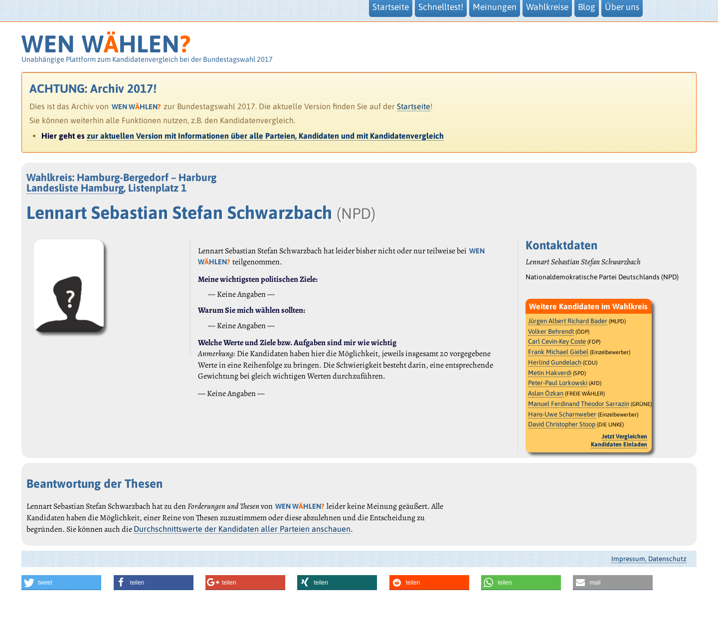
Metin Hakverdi (549, 373)
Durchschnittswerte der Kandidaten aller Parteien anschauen (242, 528)
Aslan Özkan (545, 393)
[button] (61, 582)
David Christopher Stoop (561, 424)
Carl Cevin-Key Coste (557, 341)
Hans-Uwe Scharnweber (562, 414)
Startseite (413, 106)
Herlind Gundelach (554, 362)
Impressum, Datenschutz (649, 559)
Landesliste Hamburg (75, 188)
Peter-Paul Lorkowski (557, 383)
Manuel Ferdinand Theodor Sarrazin (578, 404)
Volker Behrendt (551, 331)
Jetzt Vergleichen (624, 436)
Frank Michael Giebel (558, 352)
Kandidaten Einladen (619, 444)
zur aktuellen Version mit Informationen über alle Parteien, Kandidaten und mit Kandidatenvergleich (265, 135)
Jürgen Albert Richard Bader (567, 321)
